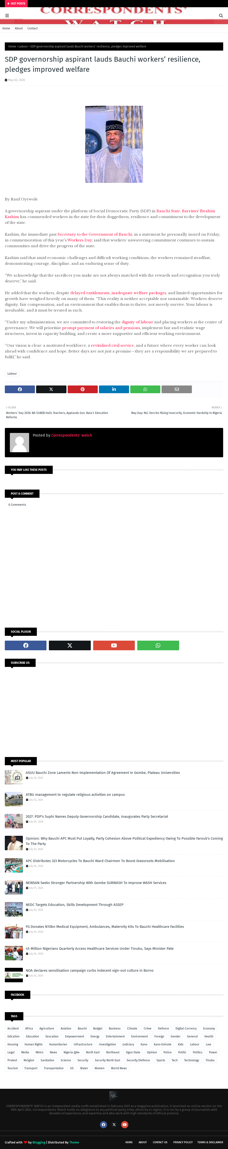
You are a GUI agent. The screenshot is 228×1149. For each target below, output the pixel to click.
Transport (30, 1068)
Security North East (107, 1060)
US (72, 1068)
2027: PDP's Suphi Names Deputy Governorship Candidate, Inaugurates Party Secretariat (97, 816)
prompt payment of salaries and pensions (101, 327)
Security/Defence (138, 1060)
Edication (13, 1036)
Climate (132, 1028)
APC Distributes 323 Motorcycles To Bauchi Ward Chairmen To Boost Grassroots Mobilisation (100, 861)
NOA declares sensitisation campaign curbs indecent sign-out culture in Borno (90, 970)
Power (213, 1052)
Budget (97, 1028)
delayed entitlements (90, 293)
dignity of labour (137, 322)
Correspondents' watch (71, 435)
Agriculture (46, 1028)
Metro (39, 1052)
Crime (147, 1028)
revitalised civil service (112, 345)
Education (32, 1036)
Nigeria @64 (71, 1052)
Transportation (54, 1068)
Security (83, 1060)
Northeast (112, 1052)
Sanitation (47, 1060)
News (53, 1052)
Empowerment (74, 1036)
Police (167, 1052)
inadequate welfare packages (138, 293)
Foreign (159, 1036)
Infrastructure (83, 1044)
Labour (23, 46)
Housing (12, 1044)
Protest (12, 1060)
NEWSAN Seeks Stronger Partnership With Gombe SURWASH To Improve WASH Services (96, 883)
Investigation (107, 1044)
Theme (74, 1142)
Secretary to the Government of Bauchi (95, 234)
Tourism (12, 1068)
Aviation (66, 1028)
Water (84, 1068)
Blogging (39, 1142)
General (192, 1036)
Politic (182, 1052)
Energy (95, 1036)
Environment (139, 1036)
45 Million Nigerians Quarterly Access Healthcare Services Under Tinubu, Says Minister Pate (100, 948)
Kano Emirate (162, 1044)
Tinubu (210, 1060)
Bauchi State (168, 211)
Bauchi (82, 1028)
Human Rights (34, 1044)
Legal (11, 1052)
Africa (29, 1028)
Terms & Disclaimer (210, 1142)
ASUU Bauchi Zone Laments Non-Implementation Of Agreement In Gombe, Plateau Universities (103, 772)
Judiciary (128, 1044)
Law (208, 1044)
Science (66, 1060)
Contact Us (160, 1142)
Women (99, 1068)
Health (208, 1036)
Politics (197, 1052)
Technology (191, 1060)
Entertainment (115, 1036)
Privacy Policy (183, 1142)
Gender (176, 1036)
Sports (160, 1060)
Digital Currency (186, 1028)
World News (119, 1068)
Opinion (152, 1052)
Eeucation (52, 1036)
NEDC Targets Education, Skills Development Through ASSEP (75, 905)
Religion (29, 1060)
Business (115, 1028)
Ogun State (133, 1052)
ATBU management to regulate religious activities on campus (75, 794)
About (19, 28)
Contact (32, 28)
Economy (209, 1028)
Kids (180, 1044)
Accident (13, 1028)
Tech (175, 1060)
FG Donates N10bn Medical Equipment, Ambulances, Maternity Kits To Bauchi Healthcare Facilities (105, 926)
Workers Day (79, 240)
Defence (163, 1028)
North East (93, 1052)
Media (25, 1052)
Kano (144, 1044)
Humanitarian (58, 1044)
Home (6, 28)
